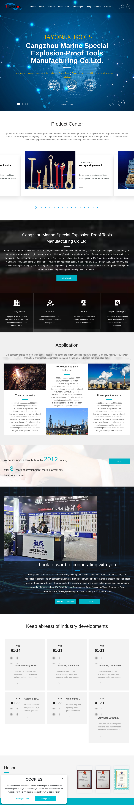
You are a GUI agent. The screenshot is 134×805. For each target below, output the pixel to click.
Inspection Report (117, 311)
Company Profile (16, 311)
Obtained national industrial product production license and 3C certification (84, 320)
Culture (50, 311)
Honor (83, 311)
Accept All (45, 798)
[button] (19, 104)
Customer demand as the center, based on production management (50, 320)
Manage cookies (22, 798)
